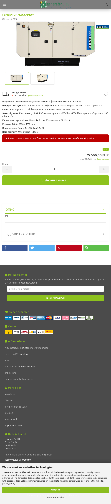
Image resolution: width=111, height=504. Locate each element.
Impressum (10, 373)
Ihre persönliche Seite (16, 407)
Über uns (9, 400)
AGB (7, 360)
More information (55, 497)
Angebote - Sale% (13, 425)
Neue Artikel (11, 419)
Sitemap (9, 413)
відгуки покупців (20, 234)
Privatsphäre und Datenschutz (20, 366)
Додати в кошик (52, 179)
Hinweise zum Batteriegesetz (19, 379)
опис (10, 209)
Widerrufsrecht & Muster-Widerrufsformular (26, 348)
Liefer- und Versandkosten (18, 354)
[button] (15, 248)
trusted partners (92, 472)
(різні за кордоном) (35, 96)
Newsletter (10, 394)
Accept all (55, 489)
